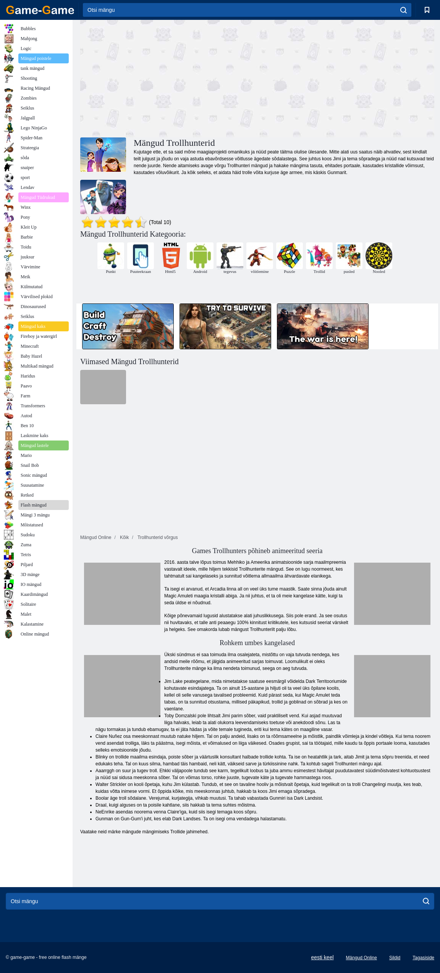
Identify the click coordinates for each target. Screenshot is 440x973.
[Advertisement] (169, 77)
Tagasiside (423, 957)
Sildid (394, 957)
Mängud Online (361, 957)
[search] (403, 10)
